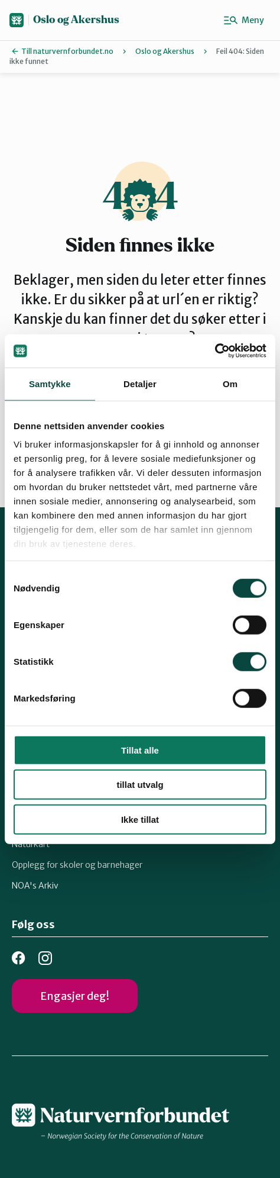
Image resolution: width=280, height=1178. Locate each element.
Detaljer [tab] (140, 383)
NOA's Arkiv (35, 885)
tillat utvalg (139, 785)
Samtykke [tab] (50, 383)
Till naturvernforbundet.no (67, 51)
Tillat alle (140, 750)
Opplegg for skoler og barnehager (77, 865)
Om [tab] (230, 383)
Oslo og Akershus (76, 19)
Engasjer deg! (74, 996)
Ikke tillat (140, 819)
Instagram (45, 958)
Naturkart (31, 844)
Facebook (18, 958)
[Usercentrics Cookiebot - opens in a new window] (214, 351)
